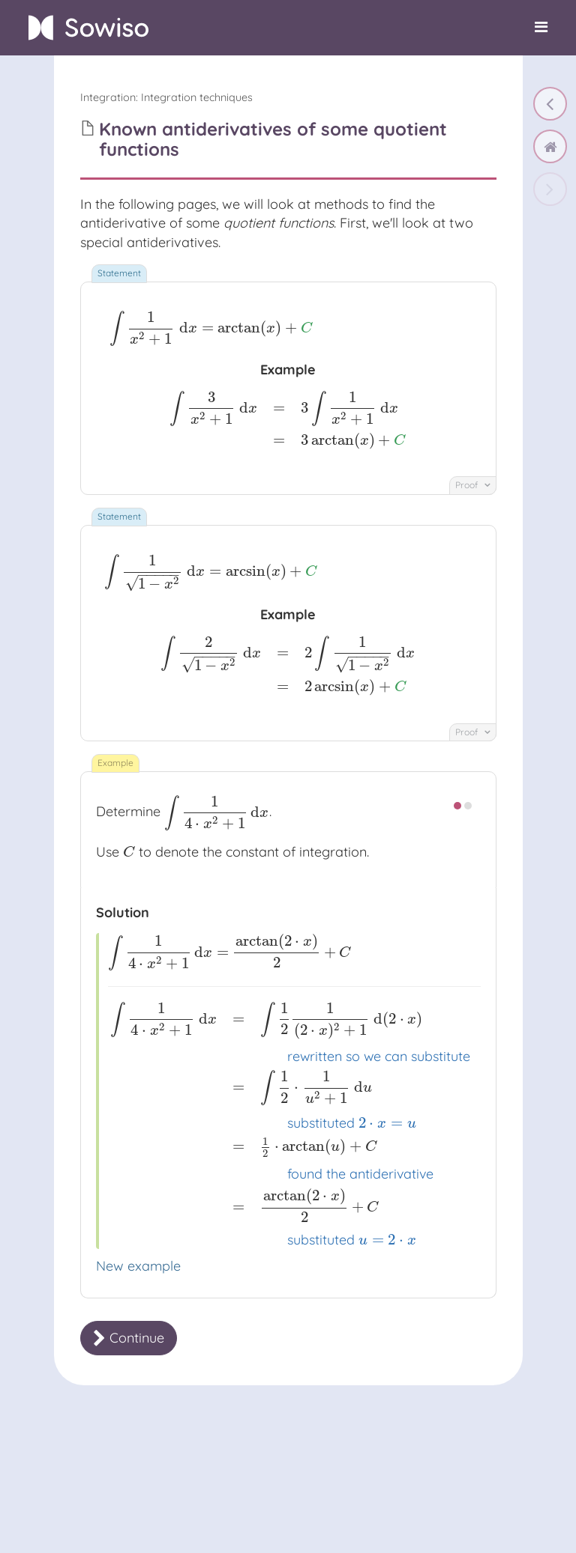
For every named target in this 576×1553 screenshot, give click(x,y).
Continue (128, 1337)
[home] (550, 146)
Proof (472, 484)
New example (138, 1265)
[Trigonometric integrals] (550, 104)
